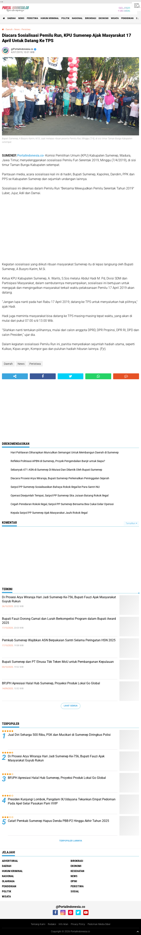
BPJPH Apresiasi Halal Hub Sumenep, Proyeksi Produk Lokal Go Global (51, 683)
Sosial (75, 891)
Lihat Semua (70, 705)
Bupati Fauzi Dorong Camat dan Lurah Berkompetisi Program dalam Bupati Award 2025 (59, 621)
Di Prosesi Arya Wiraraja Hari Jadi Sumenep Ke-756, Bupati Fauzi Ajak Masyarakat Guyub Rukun (59, 599)
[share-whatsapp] (98, 376)
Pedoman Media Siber (99, 924)
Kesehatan (77, 871)
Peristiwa (32, 18)
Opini (74, 881)
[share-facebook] (43, 376)
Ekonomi (103, 18)
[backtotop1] (138, 931)
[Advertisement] (70, 228)
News (21, 18)
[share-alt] (15, 376)
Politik (65, 18)
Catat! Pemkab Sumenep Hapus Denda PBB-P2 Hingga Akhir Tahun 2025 (58, 821)
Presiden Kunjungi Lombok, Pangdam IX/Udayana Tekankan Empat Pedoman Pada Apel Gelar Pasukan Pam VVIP (62, 801)
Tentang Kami (38, 924)
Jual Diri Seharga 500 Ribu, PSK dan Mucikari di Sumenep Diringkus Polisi (59, 735)
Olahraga (8, 881)
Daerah (11, 18)
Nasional (77, 18)
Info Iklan (63, 924)
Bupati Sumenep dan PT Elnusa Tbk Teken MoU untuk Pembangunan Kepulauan (58, 662)
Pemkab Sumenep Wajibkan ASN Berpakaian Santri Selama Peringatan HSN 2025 (59, 640)
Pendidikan (127, 18)
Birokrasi (90, 18)
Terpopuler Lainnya (70, 841)
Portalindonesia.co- (31, 155)
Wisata (115, 18)
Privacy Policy (78, 924)
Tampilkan (131, 523)
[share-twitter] (71, 376)
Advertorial (10, 860)
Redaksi (52, 924)
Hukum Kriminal (50, 18)
